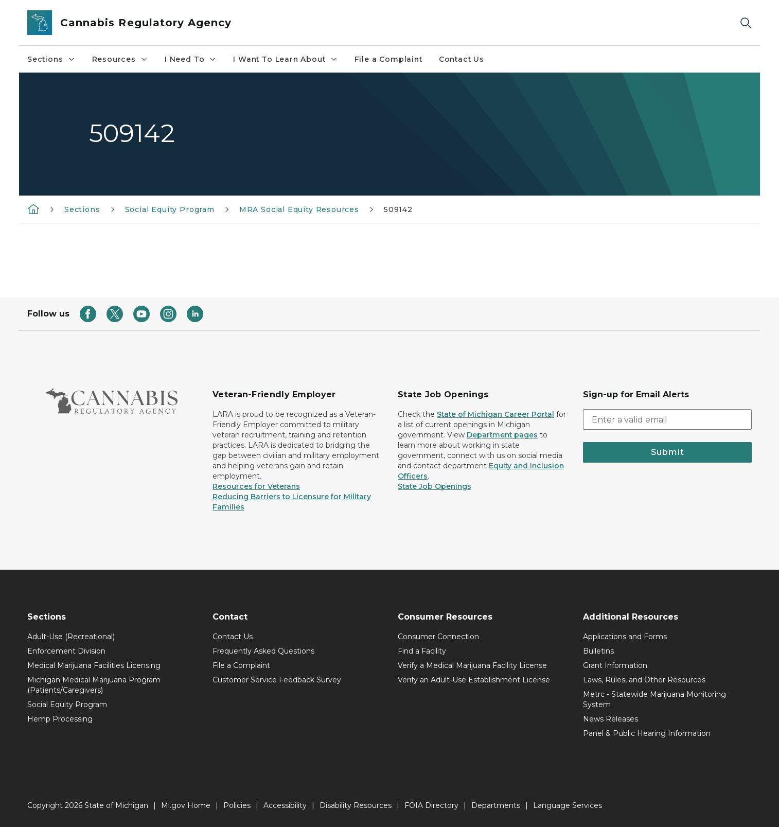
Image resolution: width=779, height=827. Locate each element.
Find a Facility (422, 651)
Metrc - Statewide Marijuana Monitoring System (654, 699)
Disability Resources (356, 805)
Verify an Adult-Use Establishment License (474, 679)
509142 (398, 209)
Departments (495, 805)
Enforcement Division (66, 651)
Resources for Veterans (256, 486)
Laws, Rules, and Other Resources (644, 679)
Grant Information (615, 665)
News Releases (610, 719)
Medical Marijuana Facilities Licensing (94, 665)
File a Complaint (388, 59)
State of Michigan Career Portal (495, 414)
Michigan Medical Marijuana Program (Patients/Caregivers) (94, 685)
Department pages (502, 434)
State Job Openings (434, 486)
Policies (237, 805)
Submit (667, 452)
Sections (51, 59)
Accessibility (285, 805)
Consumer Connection (438, 636)
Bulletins (598, 651)
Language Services (567, 805)
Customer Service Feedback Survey (277, 679)
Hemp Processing (60, 719)
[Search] (745, 22)
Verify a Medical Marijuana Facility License (472, 665)
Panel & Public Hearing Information (647, 733)
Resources (120, 59)
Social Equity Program (170, 209)
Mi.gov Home (185, 805)
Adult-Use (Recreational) (71, 636)
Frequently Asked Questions (263, 651)
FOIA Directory (431, 805)
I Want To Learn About (285, 59)
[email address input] (667, 419)
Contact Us (461, 59)
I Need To (191, 59)
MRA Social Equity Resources (299, 209)
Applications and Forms (625, 636)
